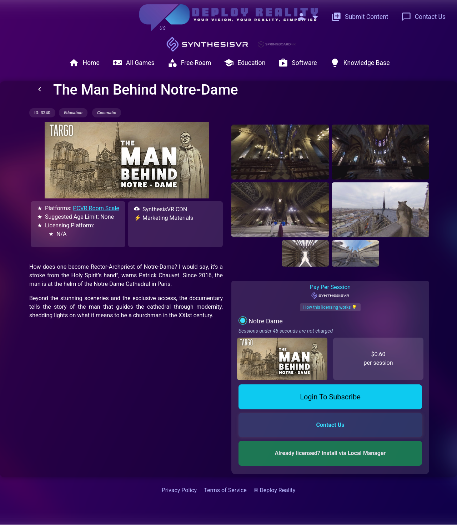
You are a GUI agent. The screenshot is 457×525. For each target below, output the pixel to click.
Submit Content (359, 17)
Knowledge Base (360, 63)
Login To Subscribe (330, 397)
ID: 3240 (42, 112)
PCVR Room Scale (96, 208)
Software (297, 63)
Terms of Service (225, 490)
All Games (133, 63)
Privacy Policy (179, 490)
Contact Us (423, 17)
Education (244, 63)
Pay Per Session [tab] (330, 291)
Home (84, 63)
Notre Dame (265, 321)
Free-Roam (189, 63)
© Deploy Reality (275, 490)
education (73, 112)
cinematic (106, 112)
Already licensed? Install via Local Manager (330, 453)
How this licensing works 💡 (330, 307)
